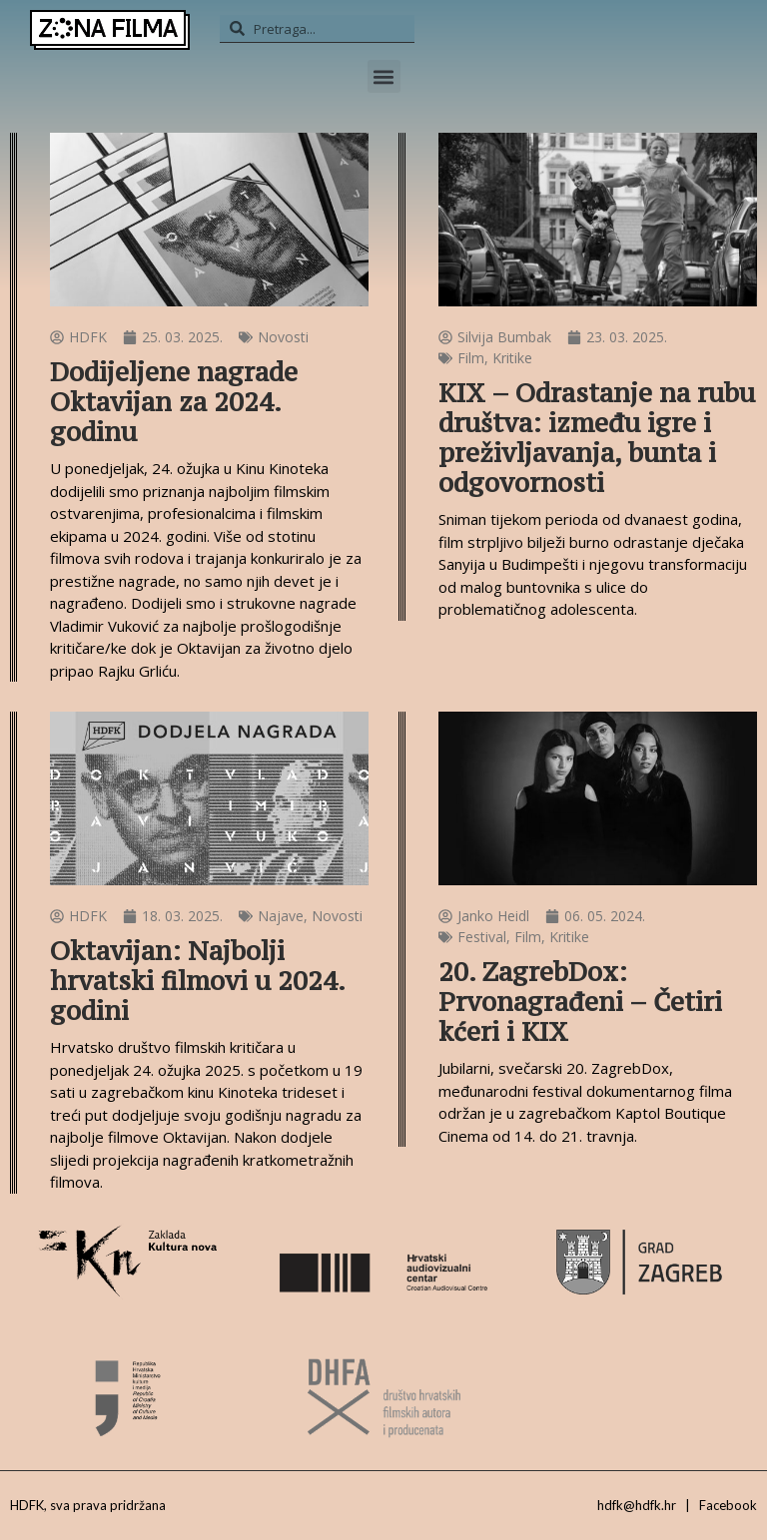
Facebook (728, 1505)
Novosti (283, 336)
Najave (281, 915)
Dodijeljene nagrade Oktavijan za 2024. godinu (174, 401)
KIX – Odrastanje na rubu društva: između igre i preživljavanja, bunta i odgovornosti (596, 437)
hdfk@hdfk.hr (636, 1505)
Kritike (512, 357)
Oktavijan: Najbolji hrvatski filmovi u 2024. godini (197, 980)
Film (470, 357)
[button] (384, 76)
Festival (481, 936)
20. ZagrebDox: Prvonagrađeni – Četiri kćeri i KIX (580, 1001)
